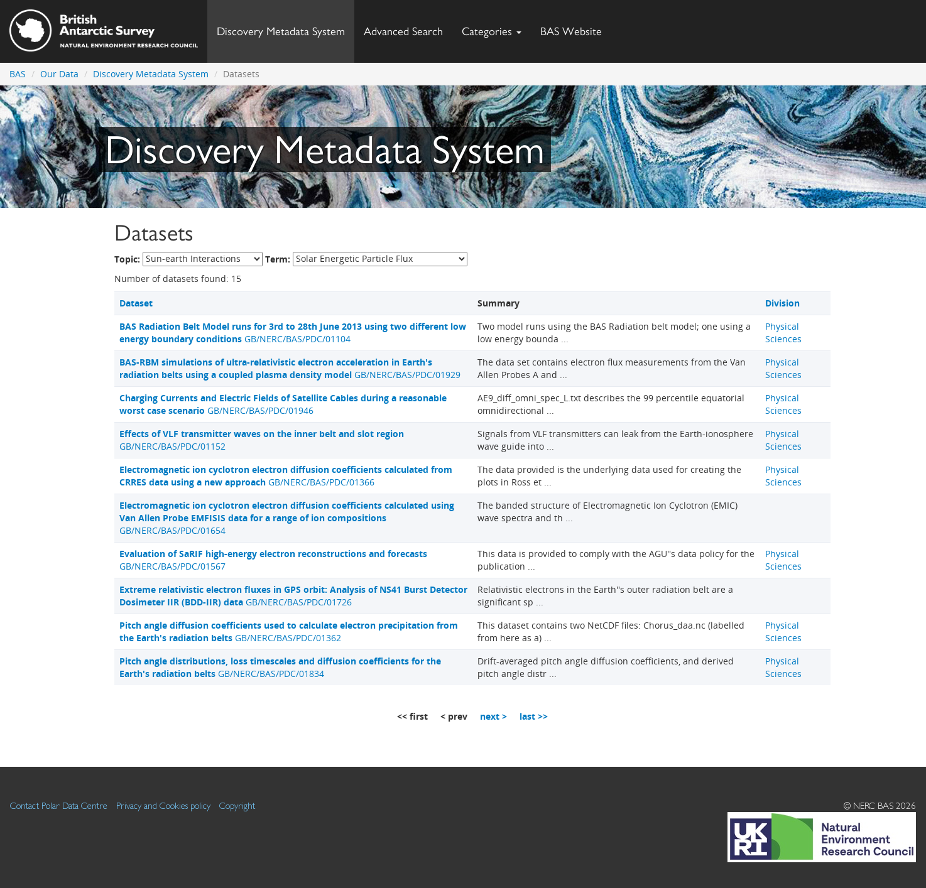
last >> (534, 716)
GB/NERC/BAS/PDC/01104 (292, 332)
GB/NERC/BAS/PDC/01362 (288, 631)
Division (782, 303)
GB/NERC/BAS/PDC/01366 (285, 475)
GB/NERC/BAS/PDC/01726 (293, 595)
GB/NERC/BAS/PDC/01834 (280, 667)
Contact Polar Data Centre (58, 805)
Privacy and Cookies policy (163, 805)
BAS (17, 74)
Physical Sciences (783, 332)
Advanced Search (403, 31)
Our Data (59, 74)
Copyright (237, 805)
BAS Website (575, 28)
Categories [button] (491, 31)
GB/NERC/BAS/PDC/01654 (286, 517)
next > (493, 716)
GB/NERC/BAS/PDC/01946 (283, 404)
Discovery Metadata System (281, 31)
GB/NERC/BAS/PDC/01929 (289, 368)
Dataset (136, 303)
